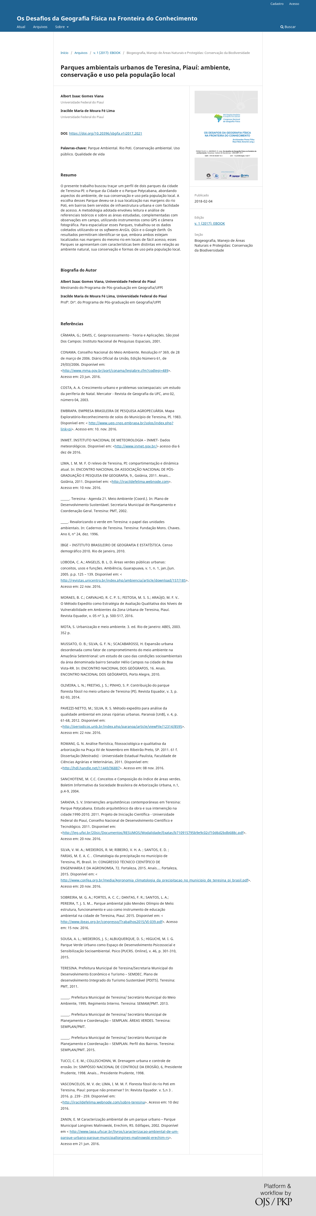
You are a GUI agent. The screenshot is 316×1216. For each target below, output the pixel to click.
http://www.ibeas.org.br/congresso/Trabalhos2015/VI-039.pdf (111, 921)
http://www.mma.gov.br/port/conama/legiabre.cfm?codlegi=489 (115, 370)
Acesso (294, 3)
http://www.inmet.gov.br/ (136, 446)
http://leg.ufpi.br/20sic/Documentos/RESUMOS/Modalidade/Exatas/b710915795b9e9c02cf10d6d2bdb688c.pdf (153, 832)
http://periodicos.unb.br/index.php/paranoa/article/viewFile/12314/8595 (122, 726)
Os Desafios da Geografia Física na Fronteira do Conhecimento (107, 18)
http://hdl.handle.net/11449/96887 (91, 768)
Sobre (60, 26)
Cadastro (277, 3)
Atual (21, 26)
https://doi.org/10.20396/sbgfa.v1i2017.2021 (105, 133)
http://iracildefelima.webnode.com (140, 481)
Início (64, 53)
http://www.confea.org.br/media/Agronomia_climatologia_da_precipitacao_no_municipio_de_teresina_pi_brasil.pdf (154, 880)
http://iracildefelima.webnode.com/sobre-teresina (104, 1102)
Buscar (288, 26)
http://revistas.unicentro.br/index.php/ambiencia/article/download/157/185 (123, 580)
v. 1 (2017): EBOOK (107, 53)
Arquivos (40, 26)
